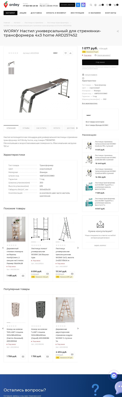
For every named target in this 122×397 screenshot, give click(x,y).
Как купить (41, 128)
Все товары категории (95, 122)
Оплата (56, 128)
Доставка (71, 128)
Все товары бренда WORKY (97, 125)
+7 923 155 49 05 (30, 6)
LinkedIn (83, 5)
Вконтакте (78, 5)
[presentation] (3, 247)
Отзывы (26, 128)
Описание (11, 128)
